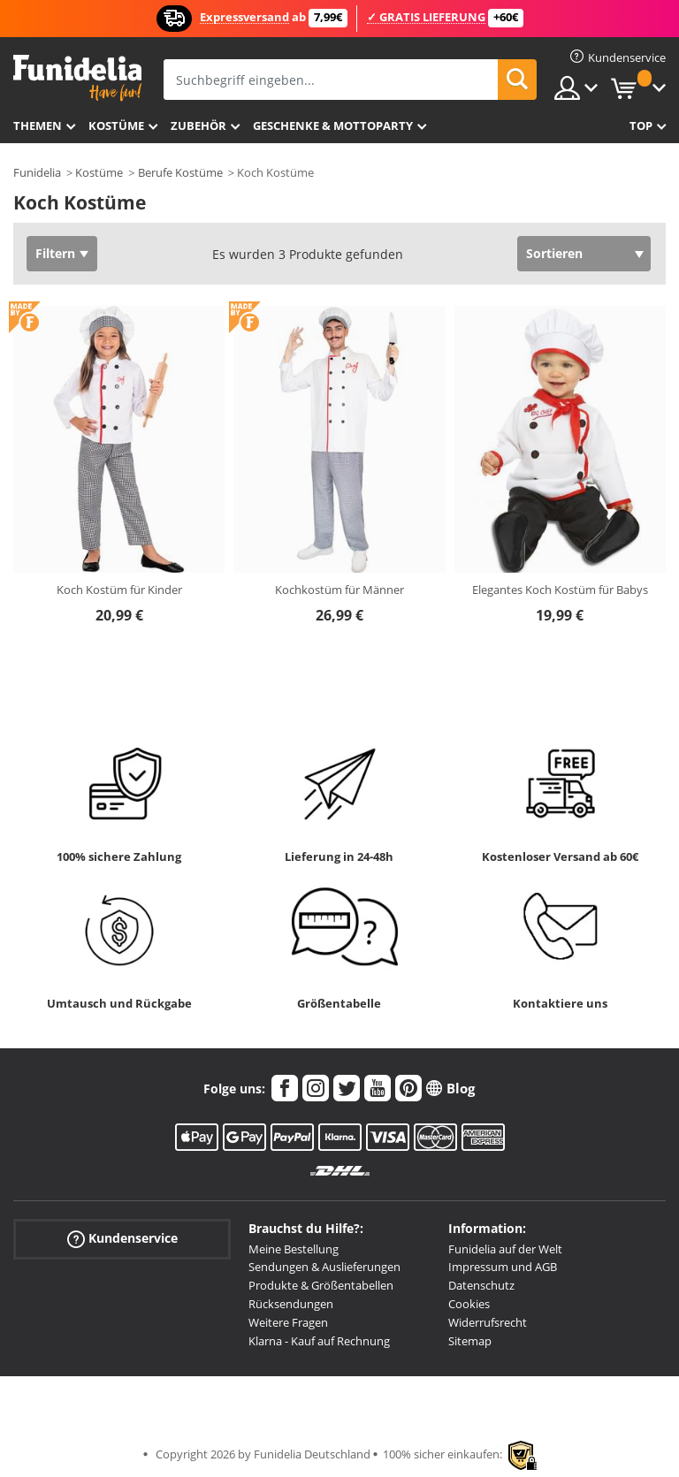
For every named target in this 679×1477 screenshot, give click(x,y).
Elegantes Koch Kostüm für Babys (560, 590)
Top (640, 125)
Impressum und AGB (502, 1267)
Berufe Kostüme (180, 172)
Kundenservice (122, 1238)
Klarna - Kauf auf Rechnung (319, 1341)
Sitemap (470, 1341)
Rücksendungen (290, 1304)
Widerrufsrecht (487, 1322)
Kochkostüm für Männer (339, 590)
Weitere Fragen (288, 1322)
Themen (37, 125)
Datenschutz (481, 1285)
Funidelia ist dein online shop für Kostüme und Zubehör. (77, 78)
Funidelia (37, 172)
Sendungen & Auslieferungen (324, 1267)
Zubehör (198, 125)
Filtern (55, 253)
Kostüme (116, 125)
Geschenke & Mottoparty (333, 125)
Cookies (469, 1304)
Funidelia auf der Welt (505, 1249)
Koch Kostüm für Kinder (119, 590)
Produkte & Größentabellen (320, 1285)
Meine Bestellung (293, 1249)
